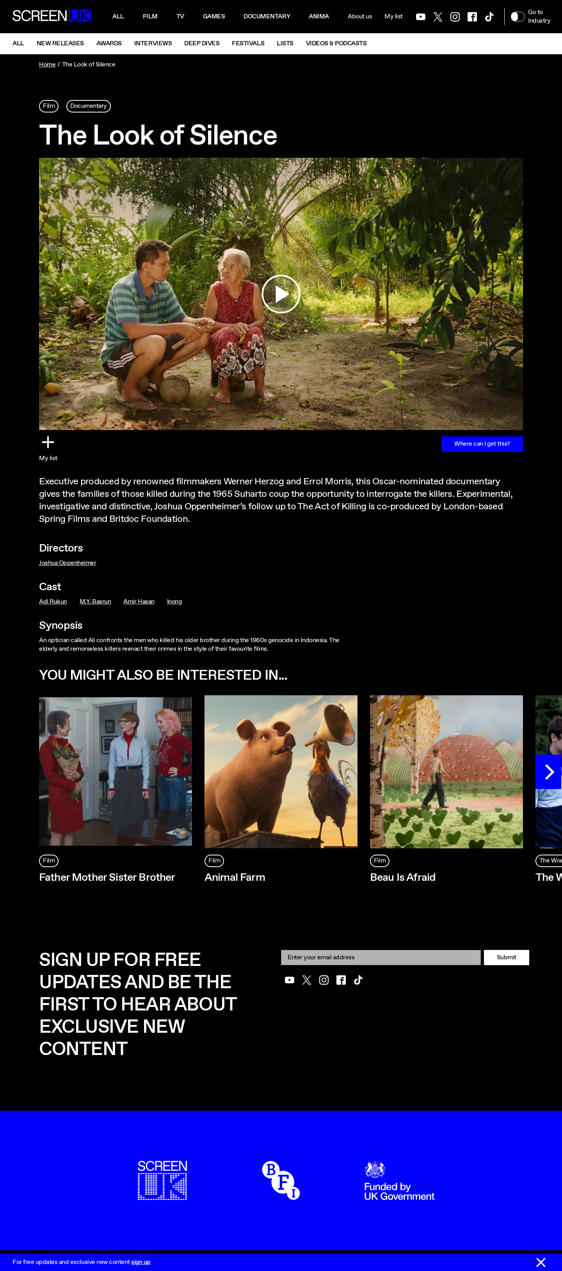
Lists (285, 43)
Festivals (248, 43)
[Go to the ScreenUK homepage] (51, 17)
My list (393, 16)
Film (150, 16)
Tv (180, 16)
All (118, 16)
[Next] (548, 772)
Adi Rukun (53, 602)
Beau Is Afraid (403, 877)
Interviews (153, 43)
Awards (109, 43)
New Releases (60, 43)
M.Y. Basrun (95, 602)
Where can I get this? (482, 444)
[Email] (381, 957)
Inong (174, 602)
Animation (326, 16)
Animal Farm (235, 877)
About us (360, 16)
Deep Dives (201, 43)
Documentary (267, 16)
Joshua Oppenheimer (67, 563)
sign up (141, 1262)
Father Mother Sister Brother (107, 877)
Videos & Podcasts (336, 43)
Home (47, 65)
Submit (506, 957)
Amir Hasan (138, 602)
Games (214, 16)
